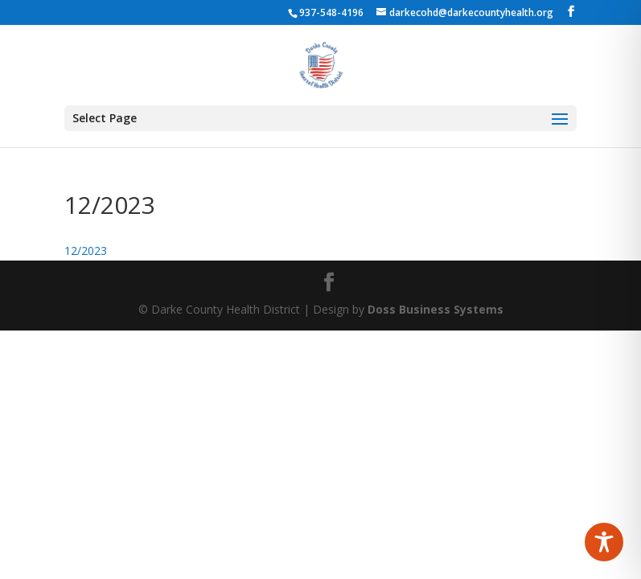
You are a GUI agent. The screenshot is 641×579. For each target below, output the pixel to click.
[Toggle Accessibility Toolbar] (604, 542)
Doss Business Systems (435, 309)
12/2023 (85, 250)
